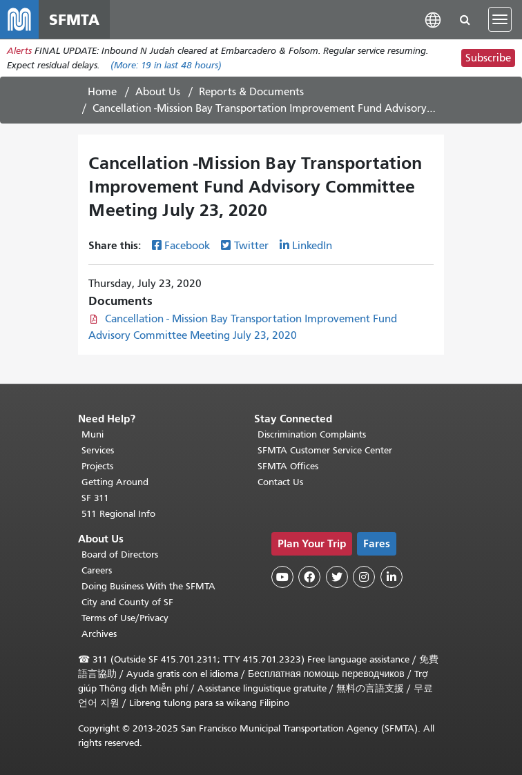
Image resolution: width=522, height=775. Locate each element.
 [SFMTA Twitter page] (336, 576)
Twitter (251, 245)
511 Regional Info (118, 514)
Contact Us (280, 482)
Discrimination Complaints (312, 434)
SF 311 (95, 498)
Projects (97, 466)
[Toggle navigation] (500, 19)
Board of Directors (119, 554)
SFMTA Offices (288, 466)
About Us (157, 92)
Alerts (19, 51)
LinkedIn (312, 245)
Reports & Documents (251, 92)
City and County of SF (127, 602)
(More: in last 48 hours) (166, 65)
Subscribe (488, 58)
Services (97, 450)
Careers (96, 570)
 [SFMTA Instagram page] (364, 576)
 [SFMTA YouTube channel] (282, 576)
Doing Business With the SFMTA (148, 586)
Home (102, 92)
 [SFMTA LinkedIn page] (391, 576)
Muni (92, 434)
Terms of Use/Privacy (124, 618)
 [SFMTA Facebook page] (309, 576)
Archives (99, 634)
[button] (433, 19)
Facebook (187, 245)
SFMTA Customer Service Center (325, 450)
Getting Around (114, 482)
